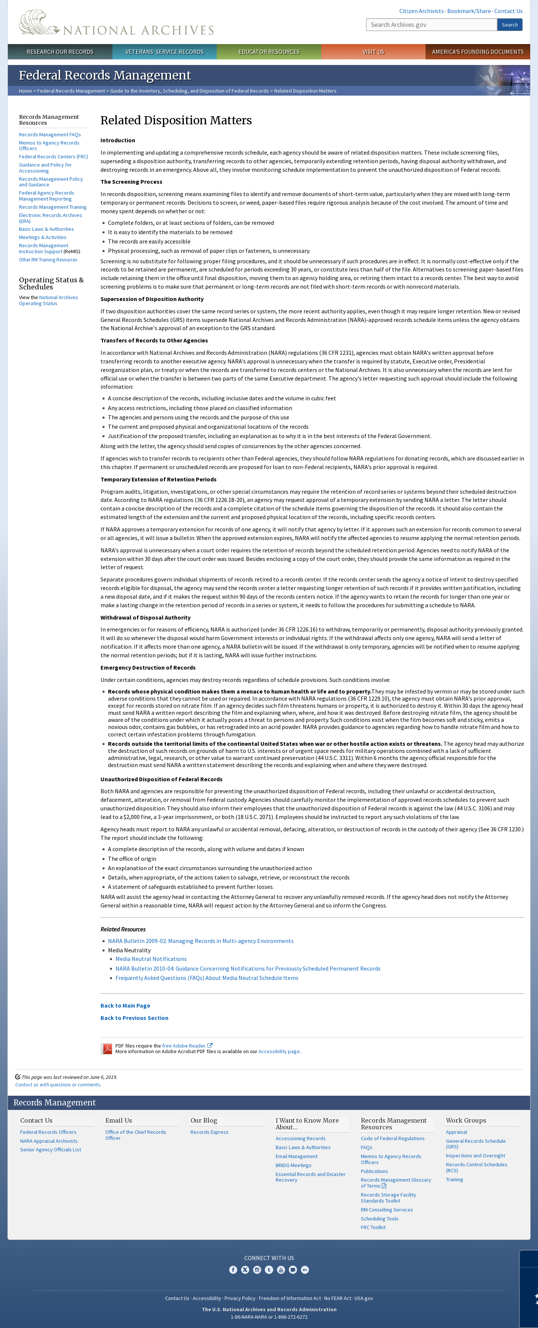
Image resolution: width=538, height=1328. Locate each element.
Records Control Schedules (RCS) (476, 1167)
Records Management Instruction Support (43, 248)
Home (25, 90)
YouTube (280, 1269)
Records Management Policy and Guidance (51, 182)
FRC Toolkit (373, 1227)
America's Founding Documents (478, 51)
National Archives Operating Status (48, 300)
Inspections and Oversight (475, 1155)
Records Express (210, 1132)
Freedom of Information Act (290, 1298)
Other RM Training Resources (48, 260)
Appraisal (456, 1132)
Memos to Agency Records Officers (49, 145)
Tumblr (269, 1269)
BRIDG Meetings (294, 1165)
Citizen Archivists (421, 11)
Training (454, 1179)
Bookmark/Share (469, 11)
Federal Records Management (71, 90)
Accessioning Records (301, 1138)
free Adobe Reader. (187, 1045)
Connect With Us (269, 1258)
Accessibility (207, 1298)
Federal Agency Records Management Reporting (46, 195)
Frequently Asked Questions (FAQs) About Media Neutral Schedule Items (207, 977)
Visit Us (373, 51)
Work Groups (466, 1120)
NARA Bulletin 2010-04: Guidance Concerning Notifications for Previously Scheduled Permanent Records (248, 968)
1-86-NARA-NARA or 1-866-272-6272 (269, 1316)
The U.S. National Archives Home (116, 22)
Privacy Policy (240, 1298)
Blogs (292, 1269)
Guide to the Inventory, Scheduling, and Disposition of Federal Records (189, 90)
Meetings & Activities (43, 237)
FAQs (366, 1147)
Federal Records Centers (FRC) (53, 156)
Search (510, 24)
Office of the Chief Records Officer (135, 1135)
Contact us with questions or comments (57, 1084)
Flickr (304, 1269)
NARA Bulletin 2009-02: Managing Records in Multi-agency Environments (201, 940)
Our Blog (204, 1120)
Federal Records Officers (48, 1132)
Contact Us (508, 11)
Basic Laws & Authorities (46, 229)
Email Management (297, 1156)
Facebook (233, 1269)
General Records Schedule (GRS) (476, 1144)
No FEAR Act (337, 1298)
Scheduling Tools (380, 1218)
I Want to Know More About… (307, 1124)
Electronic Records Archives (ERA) (50, 218)
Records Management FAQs (50, 134)
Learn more (471, 1314)
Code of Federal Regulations (393, 1138)
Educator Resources (269, 51)
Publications (374, 1171)
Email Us (118, 1120)
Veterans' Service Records (165, 51)
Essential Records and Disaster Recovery (311, 1177)
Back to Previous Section (134, 1017)
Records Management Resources (394, 1124)
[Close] (529, 1258)
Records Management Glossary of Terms (396, 1182)
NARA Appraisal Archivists (49, 1141)
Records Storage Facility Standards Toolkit (388, 1197)
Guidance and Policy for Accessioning (45, 167)
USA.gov (364, 1298)
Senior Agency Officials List (50, 1149)
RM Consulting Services (387, 1209)
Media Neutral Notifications (151, 958)
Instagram (257, 1269)
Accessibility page (279, 1051)
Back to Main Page (125, 1005)
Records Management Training (53, 207)
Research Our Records (60, 51)
